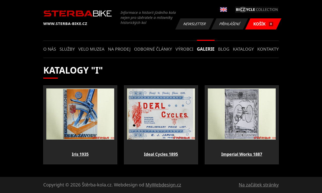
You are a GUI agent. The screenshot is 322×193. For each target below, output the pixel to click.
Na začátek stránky (259, 185)
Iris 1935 (80, 154)
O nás (49, 49)
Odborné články (153, 49)
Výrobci (184, 49)
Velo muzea (91, 49)
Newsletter (194, 23)
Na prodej (119, 49)
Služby (67, 49)
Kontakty (268, 49)
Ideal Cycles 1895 (161, 154)
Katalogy (243, 49)
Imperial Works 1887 (241, 154)
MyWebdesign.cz (163, 185)
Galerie (206, 49)
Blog (223, 49)
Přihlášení (229, 23)
